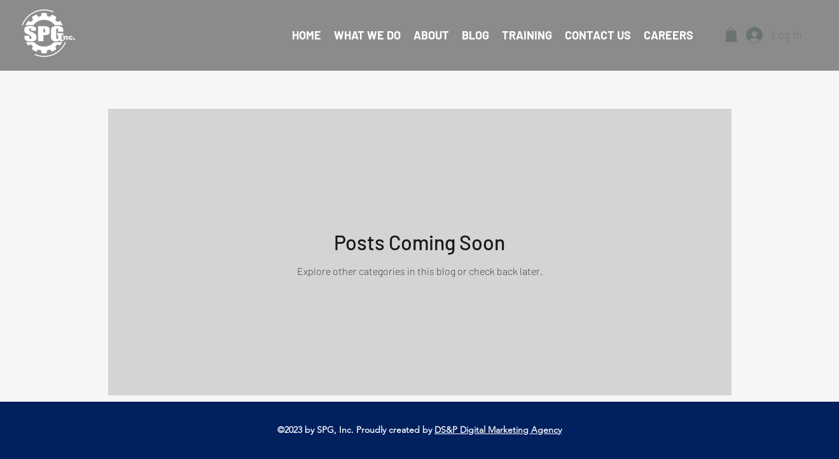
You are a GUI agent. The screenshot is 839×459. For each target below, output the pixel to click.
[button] (731, 34)
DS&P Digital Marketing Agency (498, 429)
